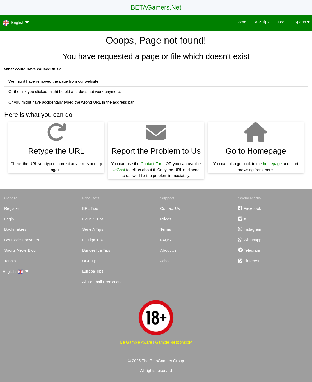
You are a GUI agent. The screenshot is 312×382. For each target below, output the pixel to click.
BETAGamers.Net (156, 7)
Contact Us (170, 208)
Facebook (249, 208)
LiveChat (117, 169)
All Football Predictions (102, 281)
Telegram (249, 250)
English (16, 22)
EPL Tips (90, 208)
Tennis (10, 261)
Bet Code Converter (21, 240)
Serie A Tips (92, 229)
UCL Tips (90, 261)
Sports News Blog (20, 250)
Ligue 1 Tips (93, 219)
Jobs (164, 261)
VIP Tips (262, 22)
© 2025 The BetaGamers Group (156, 360)
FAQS (165, 240)
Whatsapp (249, 240)
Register (11, 208)
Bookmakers (15, 229)
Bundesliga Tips (96, 250)
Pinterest (248, 261)
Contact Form (153, 163)
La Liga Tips (93, 240)
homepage (272, 163)
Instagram (249, 229)
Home (241, 22)
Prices (165, 219)
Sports (301, 22)
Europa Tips (92, 271)
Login (283, 22)
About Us (168, 250)
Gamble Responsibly (173, 342)
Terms (165, 229)
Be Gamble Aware (136, 342)
